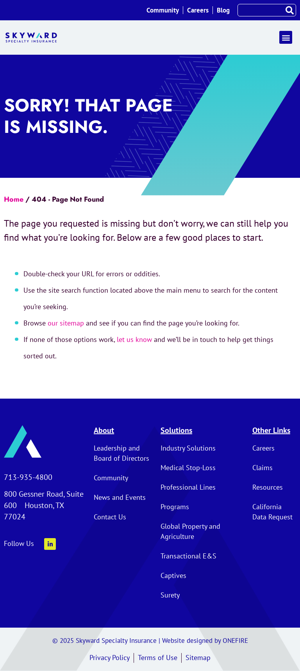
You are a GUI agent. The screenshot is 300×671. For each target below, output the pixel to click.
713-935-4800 (28, 477)
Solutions (176, 430)
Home (13, 199)
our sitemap (66, 323)
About (104, 430)
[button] (285, 37)
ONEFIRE (235, 640)
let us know (134, 339)
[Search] (289, 10)
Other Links (271, 430)
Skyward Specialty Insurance (116, 640)
